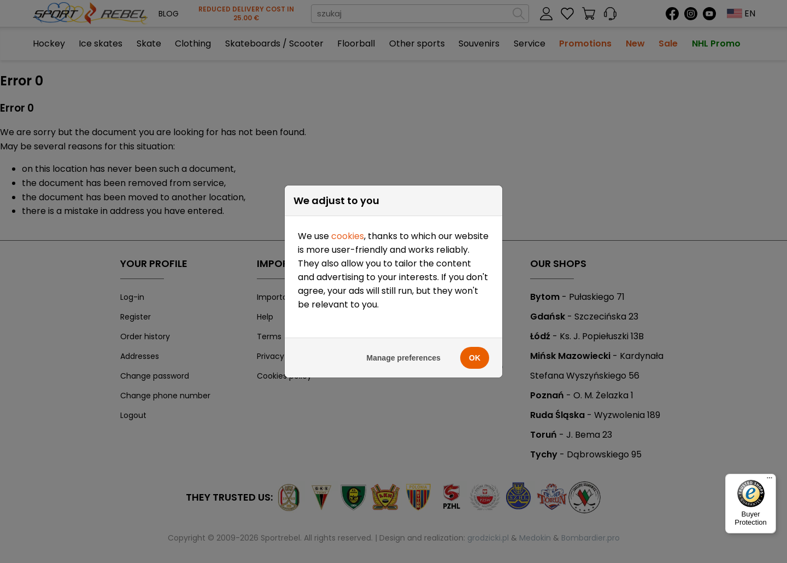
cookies (347, 236)
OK (474, 357)
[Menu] (769, 480)
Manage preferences (404, 357)
